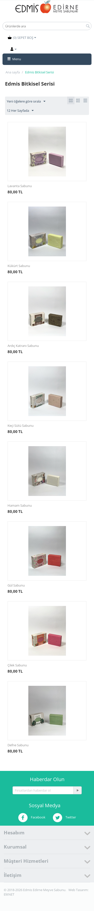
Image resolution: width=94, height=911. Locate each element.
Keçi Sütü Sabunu (21, 425)
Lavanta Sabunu (20, 186)
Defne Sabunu (18, 745)
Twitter (64, 817)
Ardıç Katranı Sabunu (23, 345)
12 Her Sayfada (20, 110)
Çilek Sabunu (17, 665)
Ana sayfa (13, 72)
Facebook (31, 817)
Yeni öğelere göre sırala (26, 101)
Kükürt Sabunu (19, 266)
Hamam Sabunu (20, 505)
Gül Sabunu (16, 585)
